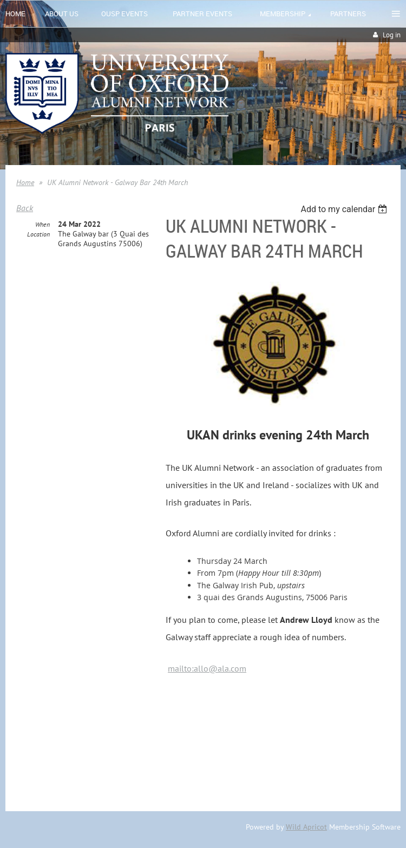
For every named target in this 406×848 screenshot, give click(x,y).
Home (25, 182)
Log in (392, 35)
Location (38, 234)
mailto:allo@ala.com (207, 668)
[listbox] (345, 209)
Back (24, 207)
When (42, 224)
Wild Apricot (306, 827)
